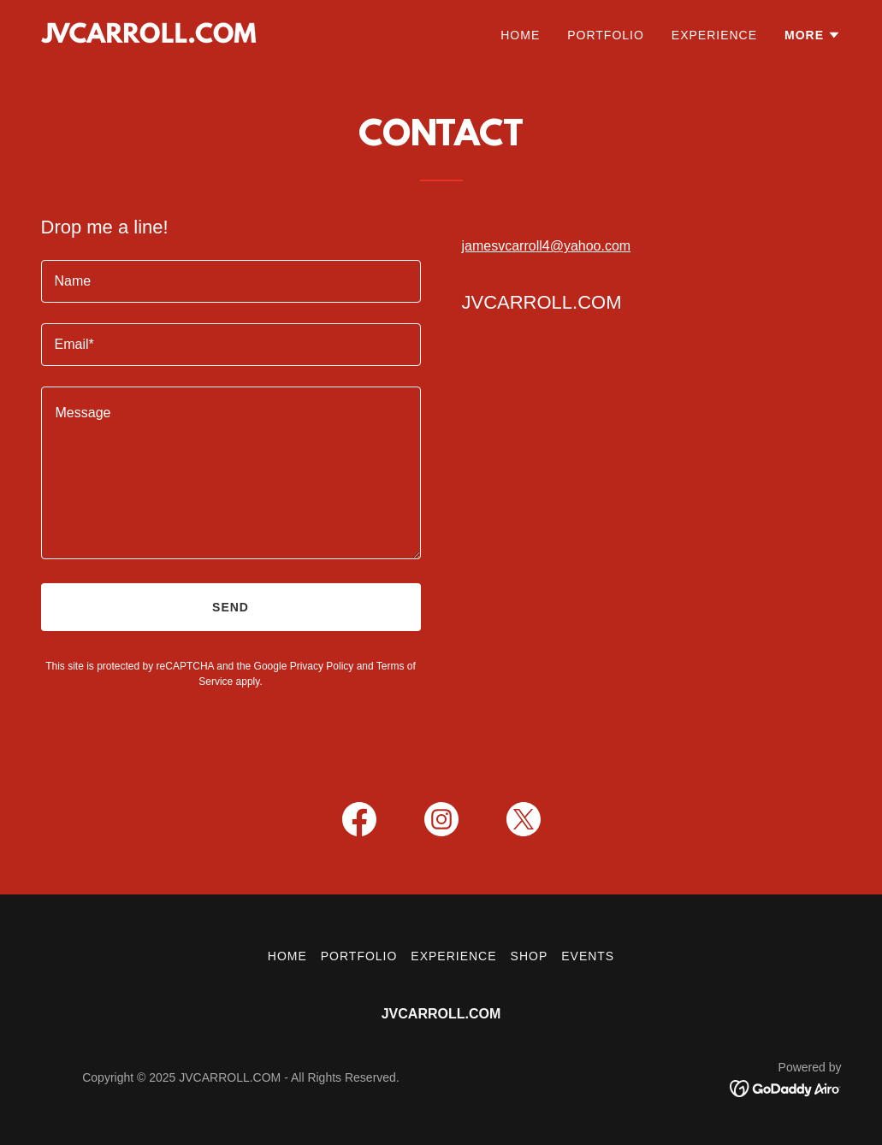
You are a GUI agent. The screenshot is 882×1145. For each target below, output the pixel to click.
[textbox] (231, 281)
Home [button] (287, 956)
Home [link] (520, 35)
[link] (149, 32)
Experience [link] (714, 35)
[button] (812, 35)
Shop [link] (529, 956)
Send (230, 607)
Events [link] (587, 956)
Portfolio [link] (605, 35)
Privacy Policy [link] (322, 666)
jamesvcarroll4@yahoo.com (546, 246)
